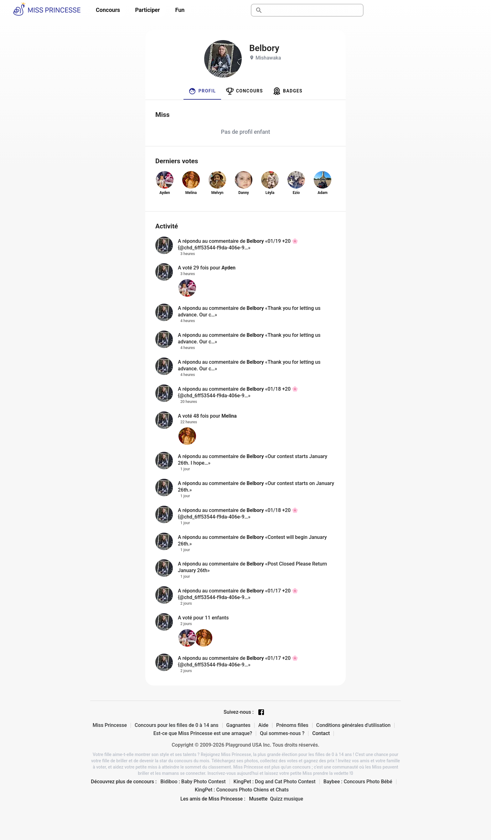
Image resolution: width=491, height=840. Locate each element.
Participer (147, 10)
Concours (108, 10)
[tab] (202, 91)
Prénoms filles (292, 725)
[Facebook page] (261, 712)
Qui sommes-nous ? (282, 733)
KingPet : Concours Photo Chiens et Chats (242, 789)
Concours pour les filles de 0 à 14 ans (177, 725)
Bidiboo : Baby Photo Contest (192, 781)
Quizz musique (286, 798)
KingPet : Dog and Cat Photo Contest (275, 781)
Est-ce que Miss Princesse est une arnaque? (202, 733)
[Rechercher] (314, 10)
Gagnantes (238, 725)
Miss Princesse (110, 725)
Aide (263, 725)
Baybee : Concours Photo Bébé (357, 781)
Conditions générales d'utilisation (353, 725)
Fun (180, 10)
